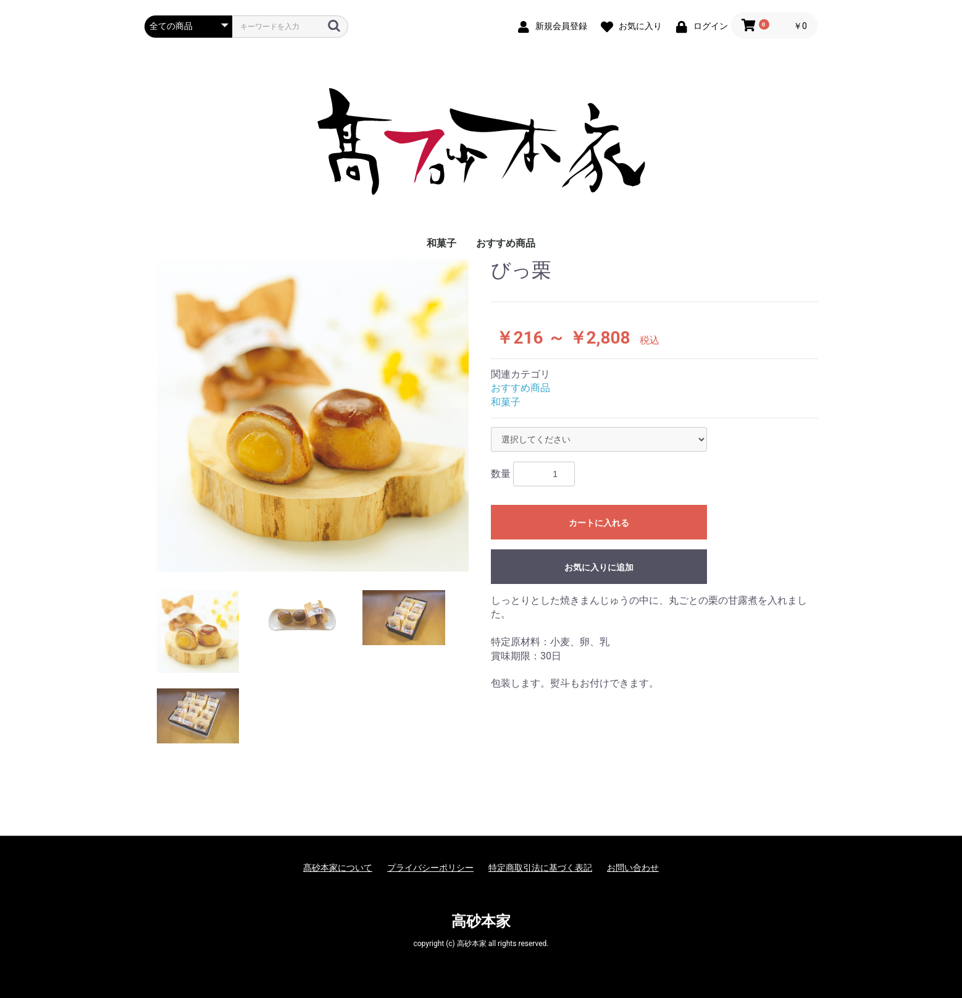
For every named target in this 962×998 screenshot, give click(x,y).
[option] (313, 416)
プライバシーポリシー (430, 868)
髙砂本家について (337, 868)
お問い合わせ (633, 868)
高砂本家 (481, 921)
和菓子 (441, 243)
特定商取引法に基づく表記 (540, 868)
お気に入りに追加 (599, 567)
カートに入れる (599, 523)
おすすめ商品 (505, 243)
